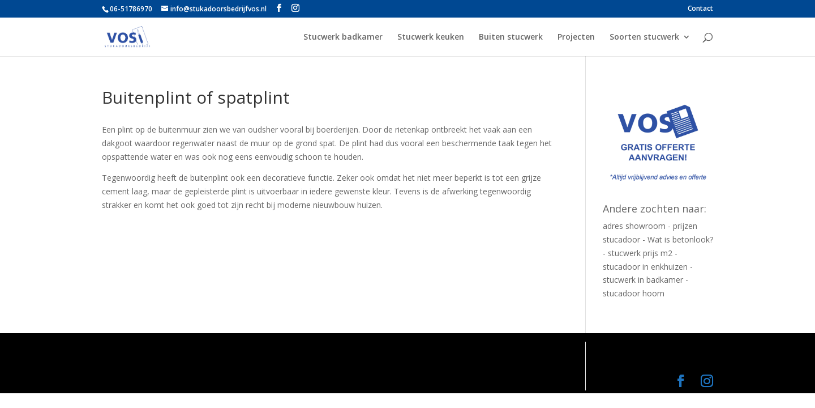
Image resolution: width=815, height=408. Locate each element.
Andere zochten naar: (654, 208)
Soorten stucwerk (644, 37)
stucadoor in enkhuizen (645, 266)
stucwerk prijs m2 (640, 253)
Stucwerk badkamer (343, 37)
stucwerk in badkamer (643, 279)
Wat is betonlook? (680, 239)
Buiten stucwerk (511, 37)
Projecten (576, 37)
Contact (700, 9)
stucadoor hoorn (633, 293)
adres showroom (634, 225)
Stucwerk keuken (430, 37)
